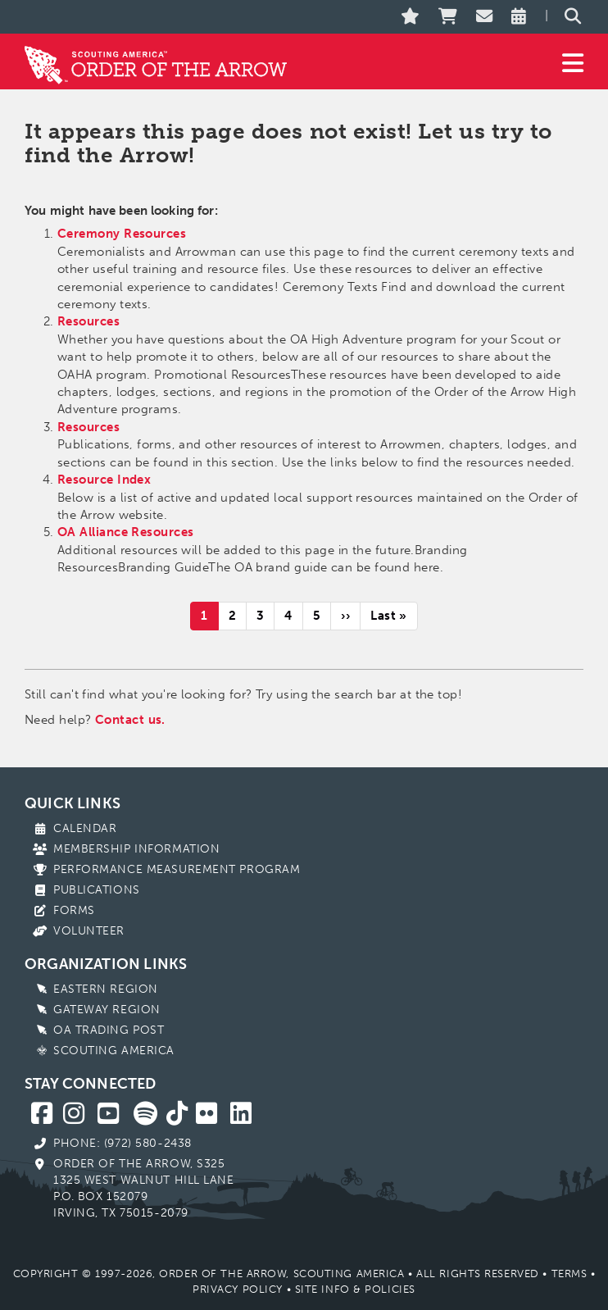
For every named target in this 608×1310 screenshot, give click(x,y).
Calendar (84, 828)
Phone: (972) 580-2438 (122, 1143)
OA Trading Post (108, 1030)
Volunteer (89, 931)
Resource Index (104, 479)
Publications (96, 890)
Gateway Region (107, 1010)
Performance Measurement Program (176, 869)
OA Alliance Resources (125, 532)
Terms (569, 1273)
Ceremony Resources (121, 233)
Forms (74, 910)
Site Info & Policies (355, 1289)
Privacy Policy (238, 1289)
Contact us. (130, 719)
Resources (88, 321)
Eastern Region (105, 989)
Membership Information (136, 849)
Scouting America (114, 1051)
